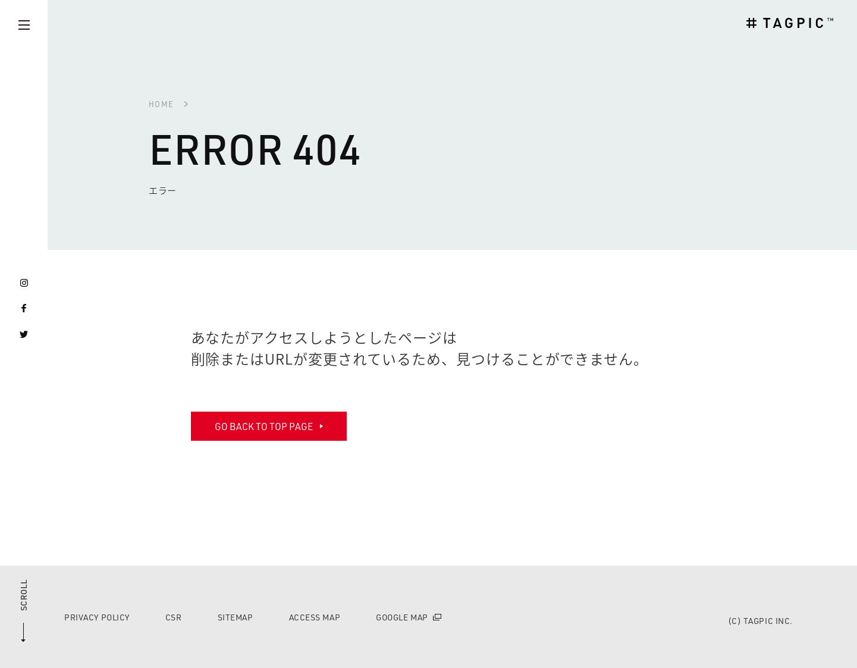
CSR (173, 617)
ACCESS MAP (315, 617)
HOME (161, 104)
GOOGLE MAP (402, 617)
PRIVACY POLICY (97, 617)
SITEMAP (235, 617)
